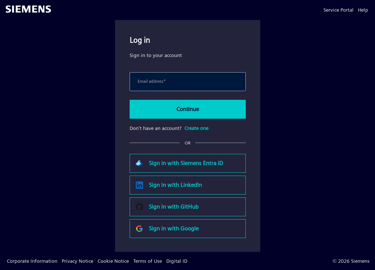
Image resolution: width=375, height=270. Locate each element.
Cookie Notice (113, 261)
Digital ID (176, 261)
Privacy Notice (77, 261)
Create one (196, 128)
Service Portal (338, 10)
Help (363, 10)
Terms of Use (147, 261)
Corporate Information (32, 261)
